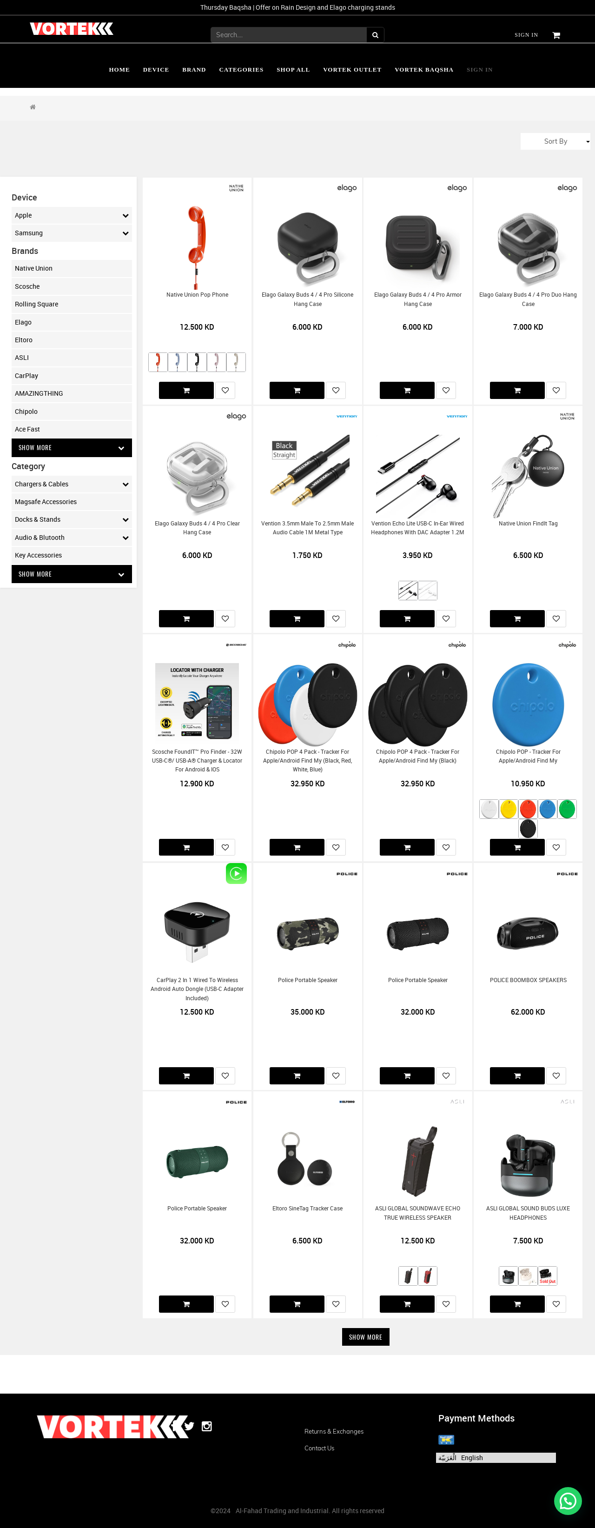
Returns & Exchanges (334, 1431)
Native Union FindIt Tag (528, 523)
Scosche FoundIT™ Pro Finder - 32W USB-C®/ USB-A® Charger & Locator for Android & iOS (197, 761)
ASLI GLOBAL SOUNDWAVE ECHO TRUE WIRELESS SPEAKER (417, 1212)
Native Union (34, 268)
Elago (23, 322)
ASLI (22, 357)
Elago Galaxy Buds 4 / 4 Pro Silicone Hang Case (307, 299)
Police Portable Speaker (307, 980)
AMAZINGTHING (39, 393)
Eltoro (24, 339)
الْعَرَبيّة (447, 1457)
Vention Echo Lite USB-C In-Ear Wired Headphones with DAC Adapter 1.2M (417, 527)
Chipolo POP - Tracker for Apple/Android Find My (528, 756)
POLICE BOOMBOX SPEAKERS (528, 980)
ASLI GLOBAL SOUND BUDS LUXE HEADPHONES (528, 1212)
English (472, 1457)
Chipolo (26, 411)
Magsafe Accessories (46, 502)
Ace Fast (27, 429)
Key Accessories (38, 555)
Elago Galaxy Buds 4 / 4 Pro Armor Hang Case (418, 299)
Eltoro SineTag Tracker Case (307, 1208)
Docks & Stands (72, 520)
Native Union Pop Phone (197, 295)
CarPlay (26, 375)
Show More (72, 447)
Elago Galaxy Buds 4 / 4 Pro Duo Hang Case (528, 299)
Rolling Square (36, 303)
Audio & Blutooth (72, 537)
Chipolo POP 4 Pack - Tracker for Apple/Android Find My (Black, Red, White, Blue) (307, 761)
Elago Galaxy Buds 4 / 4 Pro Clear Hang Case (197, 527)
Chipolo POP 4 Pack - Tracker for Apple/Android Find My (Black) (417, 756)
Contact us (319, 1448)
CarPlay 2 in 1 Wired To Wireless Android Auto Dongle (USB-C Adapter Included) (197, 989)
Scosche (27, 286)
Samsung (72, 233)
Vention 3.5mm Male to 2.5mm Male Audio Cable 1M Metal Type (307, 527)
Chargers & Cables (72, 484)
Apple (72, 215)
